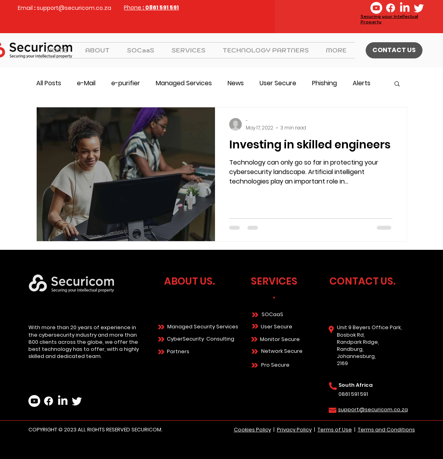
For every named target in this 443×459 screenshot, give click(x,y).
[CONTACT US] (394, 50)
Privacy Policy (294, 429)
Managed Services (184, 83)
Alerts (361, 83)
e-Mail (86, 83)
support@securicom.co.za (74, 8)
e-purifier (125, 83)
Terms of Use (335, 429)
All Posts (48, 83)
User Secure (278, 83)
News (236, 83)
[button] (188, 50)
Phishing (324, 83)
